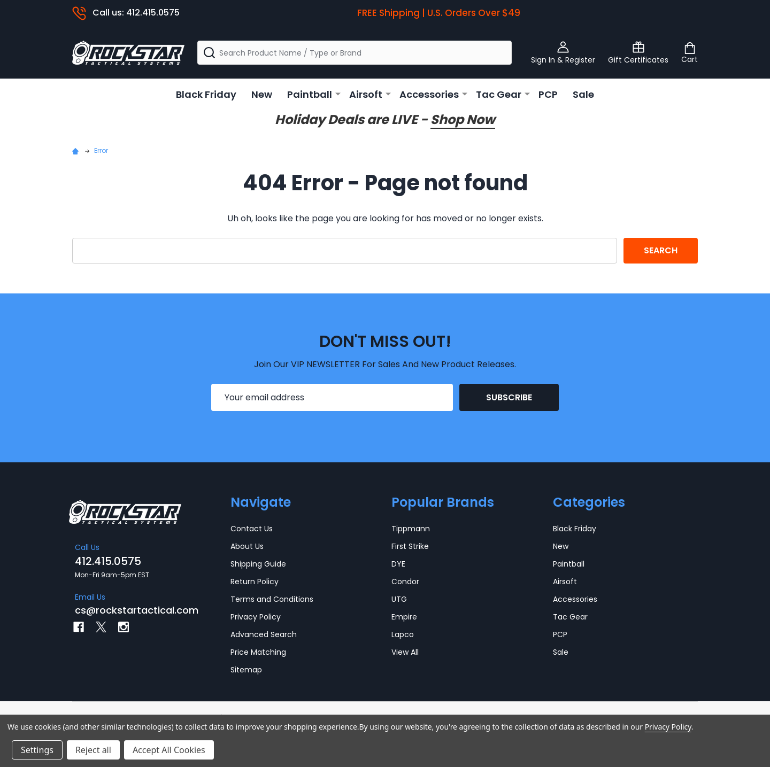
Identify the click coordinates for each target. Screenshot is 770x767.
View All (405, 652)
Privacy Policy (255, 616)
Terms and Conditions (271, 599)
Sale (583, 94)
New (261, 94)
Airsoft (365, 94)
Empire (404, 616)
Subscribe (509, 397)
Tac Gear (498, 94)
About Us (247, 546)
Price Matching (258, 652)
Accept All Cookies (169, 750)
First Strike (410, 546)
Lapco (402, 634)
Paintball (309, 94)
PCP (548, 94)
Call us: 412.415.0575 (126, 12)
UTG (399, 599)
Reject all (93, 750)
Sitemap (246, 669)
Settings (37, 750)
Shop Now (462, 119)
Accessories (429, 94)
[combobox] (354, 53)
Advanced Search (263, 634)
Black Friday (206, 94)
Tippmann (410, 528)
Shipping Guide (258, 564)
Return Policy (254, 581)
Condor (405, 581)
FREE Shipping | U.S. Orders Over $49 (438, 12)
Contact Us (251, 528)
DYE (398, 564)
